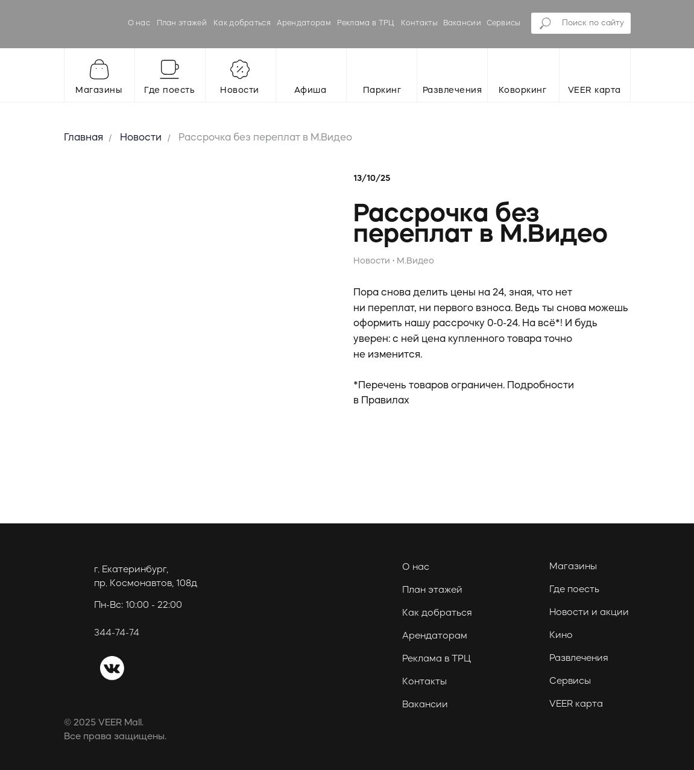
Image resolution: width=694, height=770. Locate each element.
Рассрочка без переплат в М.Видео (265, 138)
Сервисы (504, 23)
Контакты (419, 23)
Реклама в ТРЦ (366, 23)
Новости (141, 138)
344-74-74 (116, 633)
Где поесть (574, 590)
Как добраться (242, 23)
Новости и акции (589, 612)
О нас (139, 23)
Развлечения (578, 658)
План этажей (182, 23)
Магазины (573, 567)
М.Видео (415, 261)
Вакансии (462, 23)
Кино (561, 635)
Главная (83, 138)
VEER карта (576, 704)
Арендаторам (304, 23)
